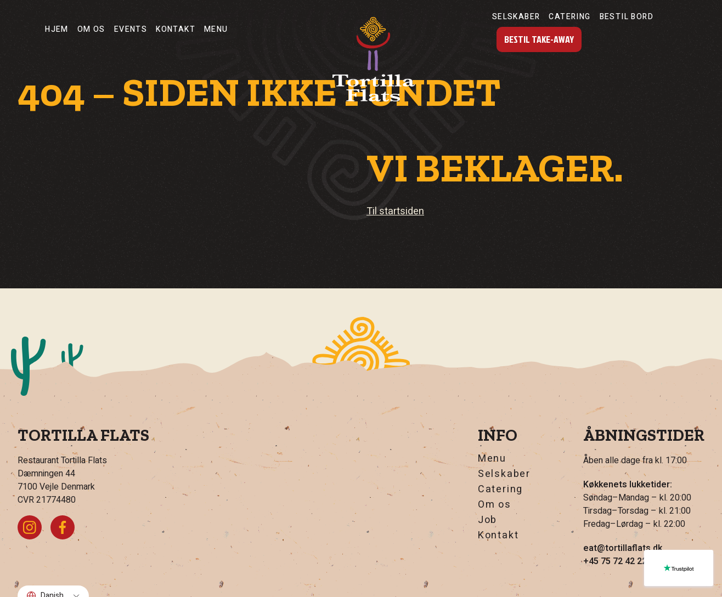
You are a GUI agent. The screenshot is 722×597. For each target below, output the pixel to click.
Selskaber (516, 16)
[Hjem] (373, 59)
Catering (569, 16)
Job (487, 520)
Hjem (57, 29)
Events (130, 29)
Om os (91, 29)
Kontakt (175, 29)
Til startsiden (395, 211)
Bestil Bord (626, 16)
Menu (216, 29)
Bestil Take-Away (539, 39)
